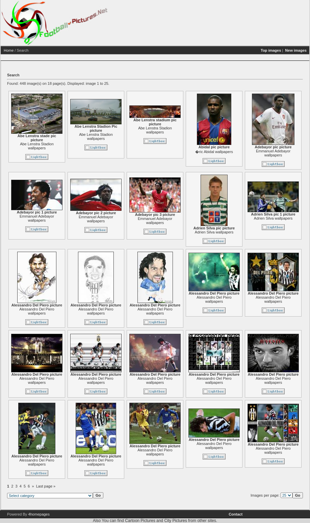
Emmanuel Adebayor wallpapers (63, 218)
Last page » (72, 486)
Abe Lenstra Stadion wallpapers (63, 146)
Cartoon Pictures (140, 520)
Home (35, 50)
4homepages (39, 514)
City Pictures (175, 520)
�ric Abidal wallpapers (240, 152)
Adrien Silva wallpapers (240, 232)
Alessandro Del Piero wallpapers (62, 311)
